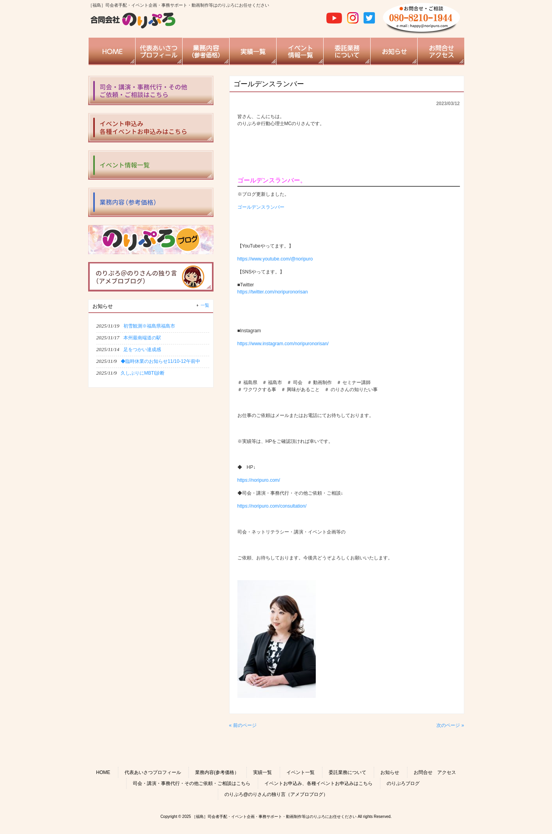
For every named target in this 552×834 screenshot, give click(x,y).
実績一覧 (262, 772)
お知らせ (389, 772)
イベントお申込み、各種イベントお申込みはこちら (318, 783)
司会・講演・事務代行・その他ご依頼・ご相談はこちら (191, 783)
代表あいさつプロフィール (153, 772)
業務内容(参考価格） (217, 772)
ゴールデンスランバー (260, 207)
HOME (103, 772)
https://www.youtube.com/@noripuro (275, 259)
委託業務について (347, 772)
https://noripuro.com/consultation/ (272, 506)
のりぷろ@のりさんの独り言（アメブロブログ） (276, 794)
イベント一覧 (300, 772)
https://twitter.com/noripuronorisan (272, 292)
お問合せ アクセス (435, 772)
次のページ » (450, 725)
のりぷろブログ (403, 783)
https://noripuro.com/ (258, 480)
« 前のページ (243, 725)
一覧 (205, 305)
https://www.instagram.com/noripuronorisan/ (283, 343)
